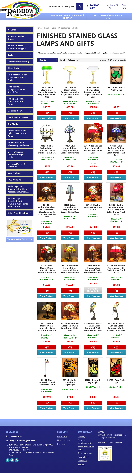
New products (63, 440)
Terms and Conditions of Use (85, 441)
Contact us (82, 460)
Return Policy (83, 457)
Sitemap (81, 464)
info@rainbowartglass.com (22, 440)
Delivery (81, 436)
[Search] (61, 6)
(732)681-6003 (15, 436)
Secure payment (85, 453)
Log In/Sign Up (113, 6)
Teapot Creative (115, 442)
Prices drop (62, 436)
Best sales (61, 444)
